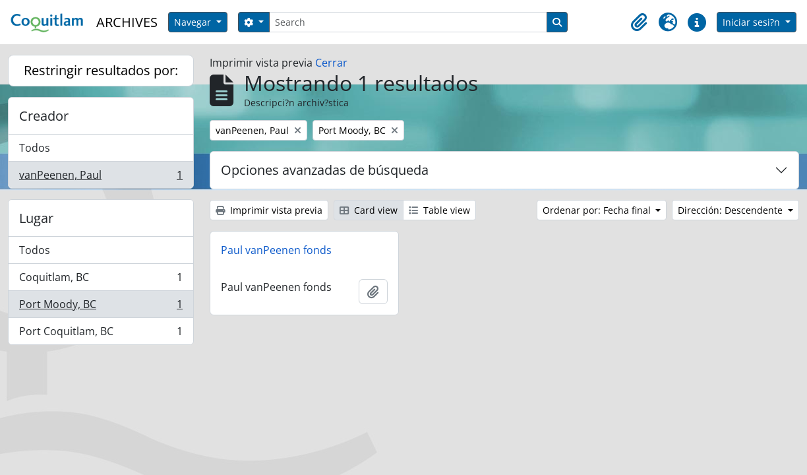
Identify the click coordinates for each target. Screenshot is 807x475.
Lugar (36, 218)
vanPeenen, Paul (100, 177)
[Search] (408, 22)
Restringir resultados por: (101, 70)
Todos (34, 148)
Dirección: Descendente (731, 210)
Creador (44, 116)
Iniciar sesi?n (753, 22)
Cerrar (331, 62)
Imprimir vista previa (269, 210)
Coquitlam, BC (100, 280)
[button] (638, 22)
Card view (369, 210)
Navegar (194, 22)
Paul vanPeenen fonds (276, 250)
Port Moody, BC (100, 307)
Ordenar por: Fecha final (598, 210)
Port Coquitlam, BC (100, 333)
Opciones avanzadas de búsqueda (325, 170)
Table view (439, 210)
